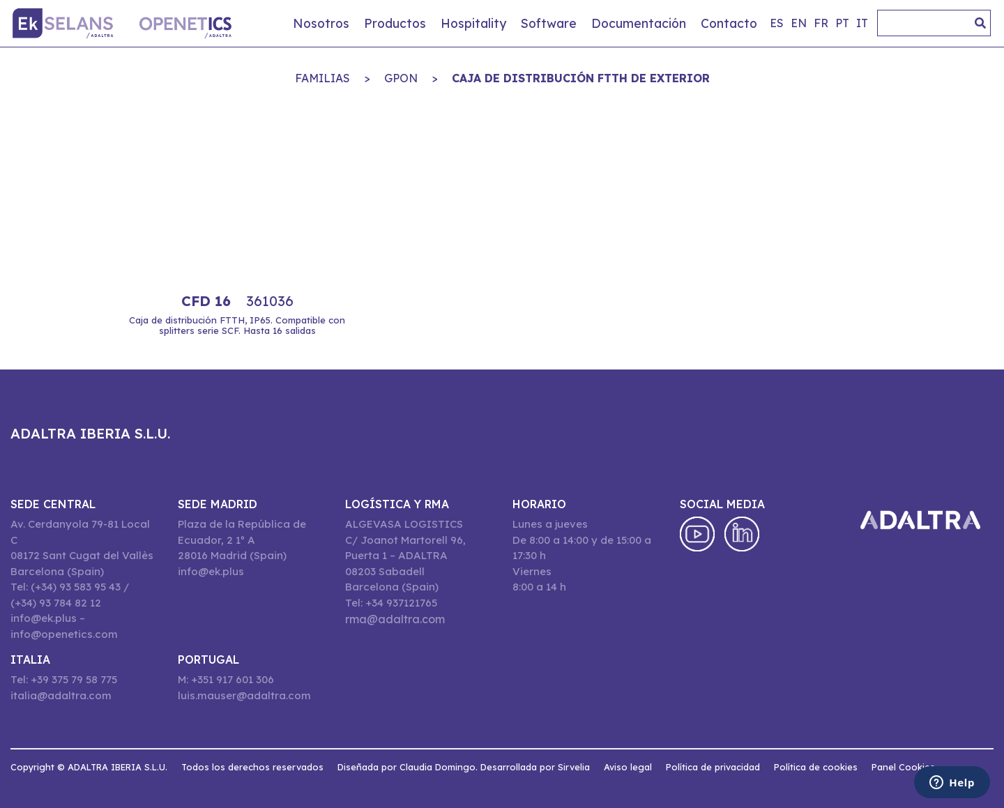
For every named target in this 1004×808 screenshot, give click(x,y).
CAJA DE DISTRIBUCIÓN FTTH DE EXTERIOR (581, 78)
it (862, 23)
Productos (395, 23)
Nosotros (321, 23)
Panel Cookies (903, 766)
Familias (322, 78)
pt (842, 23)
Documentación (638, 23)
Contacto (729, 23)
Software (549, 23)
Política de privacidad (713, 766)
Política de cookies (816, 766)
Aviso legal (628, 766)
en (799, 23)
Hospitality (473, 23)
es (777, 23)
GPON (401, 78)
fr (821, 23)
